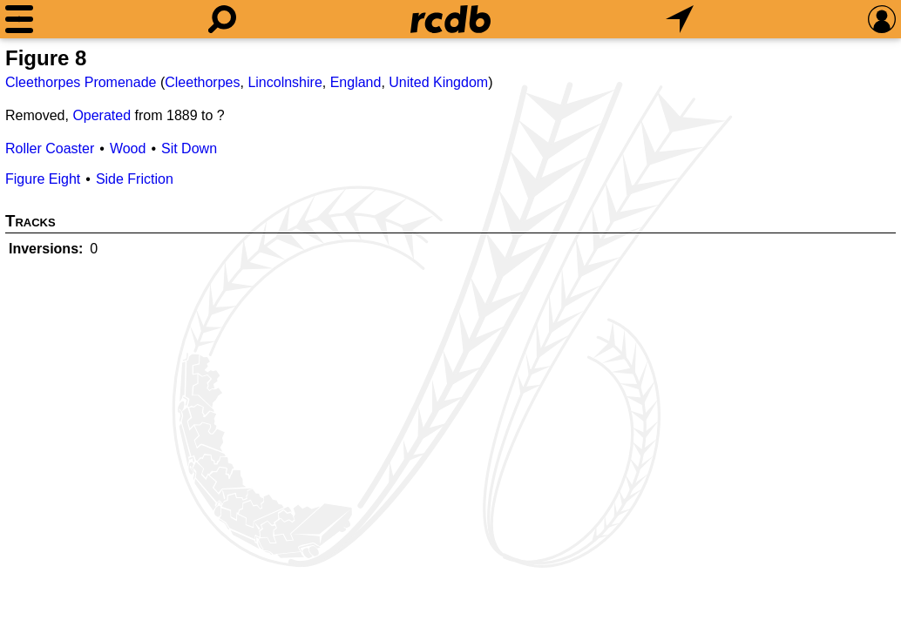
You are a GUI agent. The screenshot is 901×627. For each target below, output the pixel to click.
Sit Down (189, 148)
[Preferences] (882, 19)
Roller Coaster (49, 148)
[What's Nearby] (680, 19)
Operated (101, 115)
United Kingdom (438, 82)
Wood (128, 148)
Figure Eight (42, 179)
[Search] (222, 19)
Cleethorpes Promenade (80, 82)
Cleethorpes (202, 82)
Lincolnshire (284, 82)
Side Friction (134, 179)
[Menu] (19, 19)
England (356, 82)
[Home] (450, 19)
